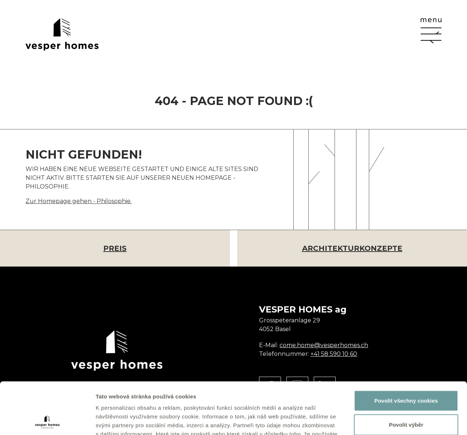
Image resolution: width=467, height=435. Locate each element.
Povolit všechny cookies (406, 349)
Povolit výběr (406, 373)
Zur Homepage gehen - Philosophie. (79, 201)
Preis (115, 248)
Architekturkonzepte (352, 248)
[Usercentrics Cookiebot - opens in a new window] (47, 420)
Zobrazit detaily (385, 420)
